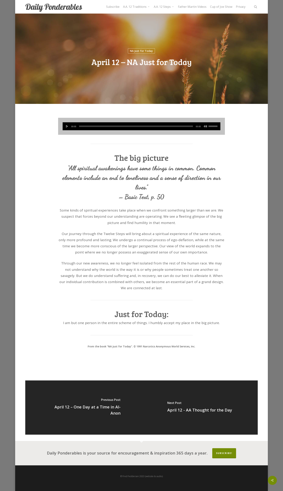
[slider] (136, 126)
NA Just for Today (141, 51)
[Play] (67, 126)
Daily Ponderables (53, 7)
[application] (142, 126)
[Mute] (205, 126)
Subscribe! (224, 453)
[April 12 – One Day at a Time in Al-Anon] (83, 407)
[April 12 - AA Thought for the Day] (200, 407)
